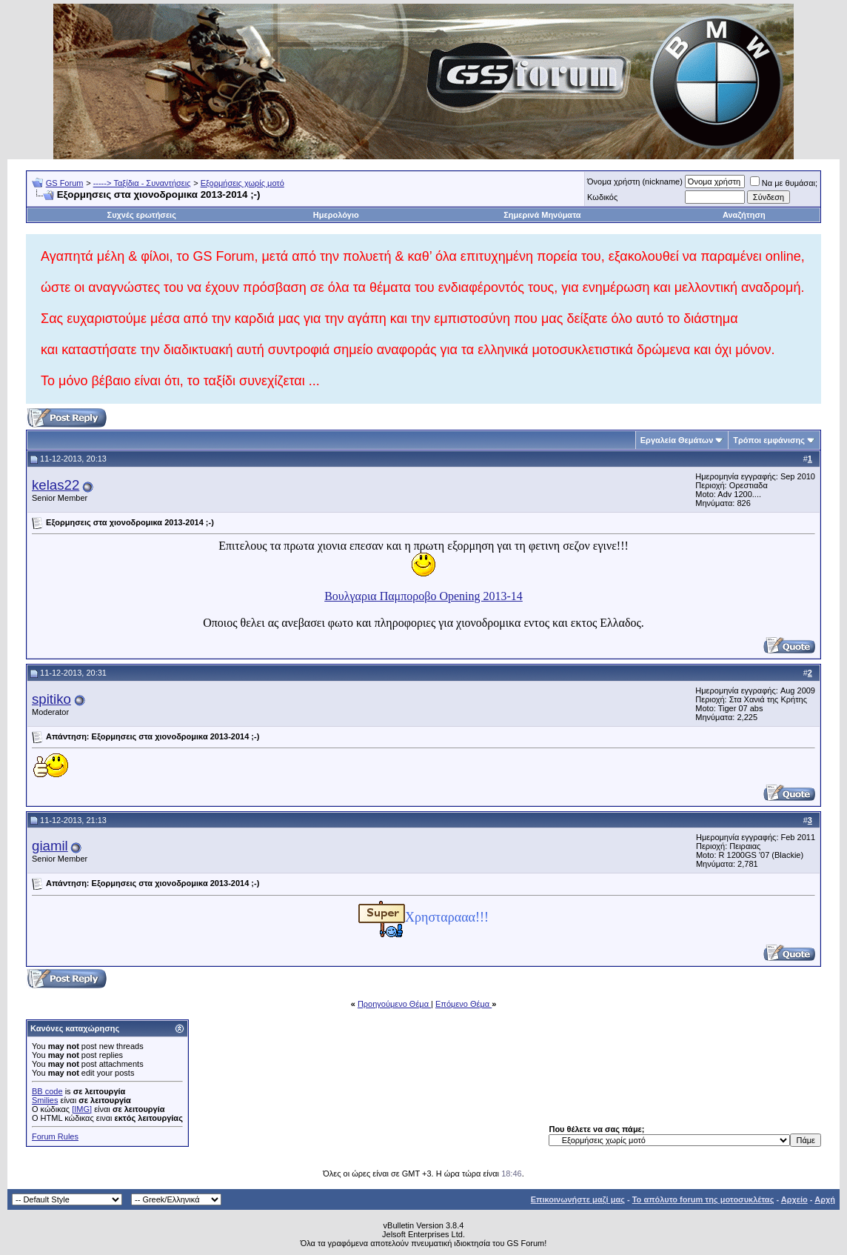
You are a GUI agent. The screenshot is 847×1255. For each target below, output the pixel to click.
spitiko (51, 699)
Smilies (45, 1100)
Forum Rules (55, 1136)
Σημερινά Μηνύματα (541, 214)
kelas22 (55, 485)
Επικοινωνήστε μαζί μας (578, 1199)
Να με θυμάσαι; (783, 183)
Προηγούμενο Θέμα (394, 1003)
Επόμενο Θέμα (463, 1003)
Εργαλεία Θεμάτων (677, 440)
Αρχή (824, 1199)
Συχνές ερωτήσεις (141, 214)
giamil (50, 845)
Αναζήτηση (744, 214)
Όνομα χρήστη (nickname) (635, 181)
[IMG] (82, 1109)
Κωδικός (602, 197)
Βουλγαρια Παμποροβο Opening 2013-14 (423, 596)
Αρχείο (794, 1199)
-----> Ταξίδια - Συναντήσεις (142, 183)
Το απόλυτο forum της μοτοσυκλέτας (703, 1199)
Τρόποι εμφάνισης (769, 440)
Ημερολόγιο (336, 214)
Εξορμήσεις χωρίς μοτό (242, 183)
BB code (47, 1091)
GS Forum (65, 183)
